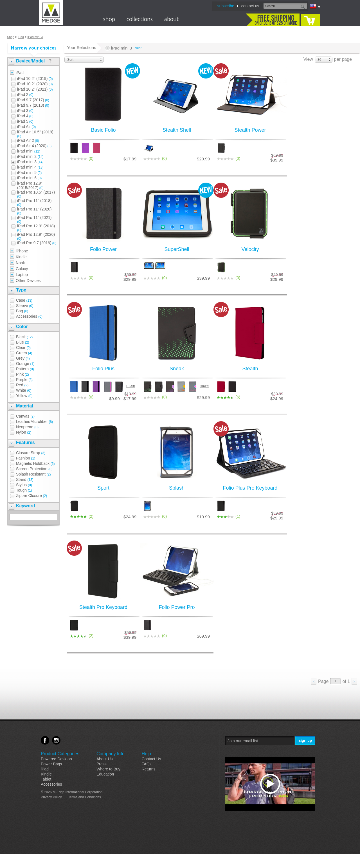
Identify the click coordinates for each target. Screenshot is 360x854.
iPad (21, 37)
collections (140, 19)
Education (105, 774)
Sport (103, 488)
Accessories (51, 784)
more (130, 385)
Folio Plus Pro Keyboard (250, 488)
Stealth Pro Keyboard (103, 607)
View (308, 59)
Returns (149, 769)
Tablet (46, 779)
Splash (176, 488)
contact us (250, 6)
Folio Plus (103, 368)
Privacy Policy (51, 797)
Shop (10, 37)
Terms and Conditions (84, 797)
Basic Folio (103, 130)
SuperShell (176, 249)
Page (323, 681)
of (346, 681)
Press (101, 764)
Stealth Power (250, 130)
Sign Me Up (305, 740)
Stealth (250, 368)
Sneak (177, 368)
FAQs (147, 764)
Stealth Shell (177, 130)
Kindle (46, 774)
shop (109, 19)
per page (343, 59)
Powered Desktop (56, 759)
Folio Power (103, 249)
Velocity (250, 249)
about (171, 19)
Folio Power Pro (177, 607)
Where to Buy (108, 769)
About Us (104, 759)
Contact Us (151, 759)
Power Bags (51, 764)
